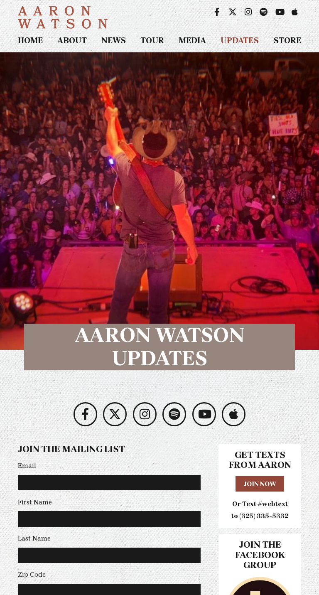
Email (27, 466)
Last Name (34, 538)
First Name (35, 502)
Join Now (259, 484)
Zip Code (32, 574)
